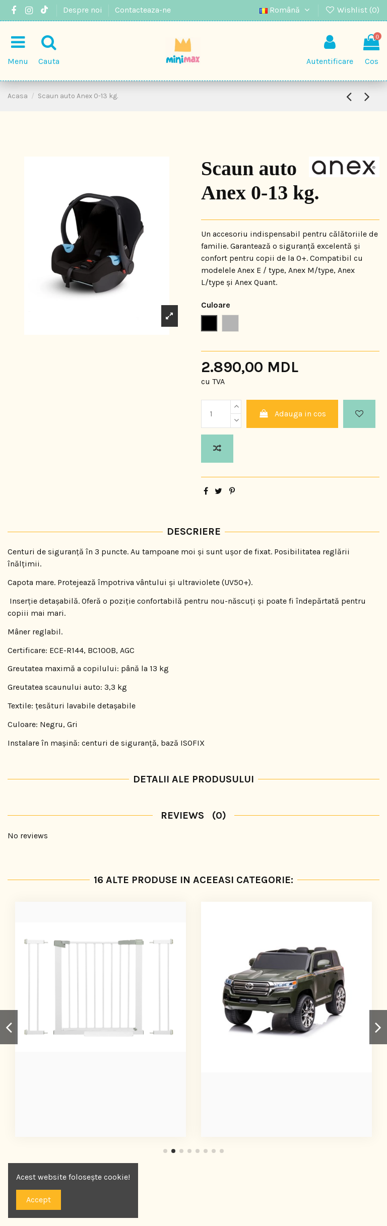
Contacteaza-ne (143, 10)
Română (286, 10)
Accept (38, 1199)
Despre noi (83, 10)
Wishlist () (352, 10)
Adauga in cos (293, 413)
